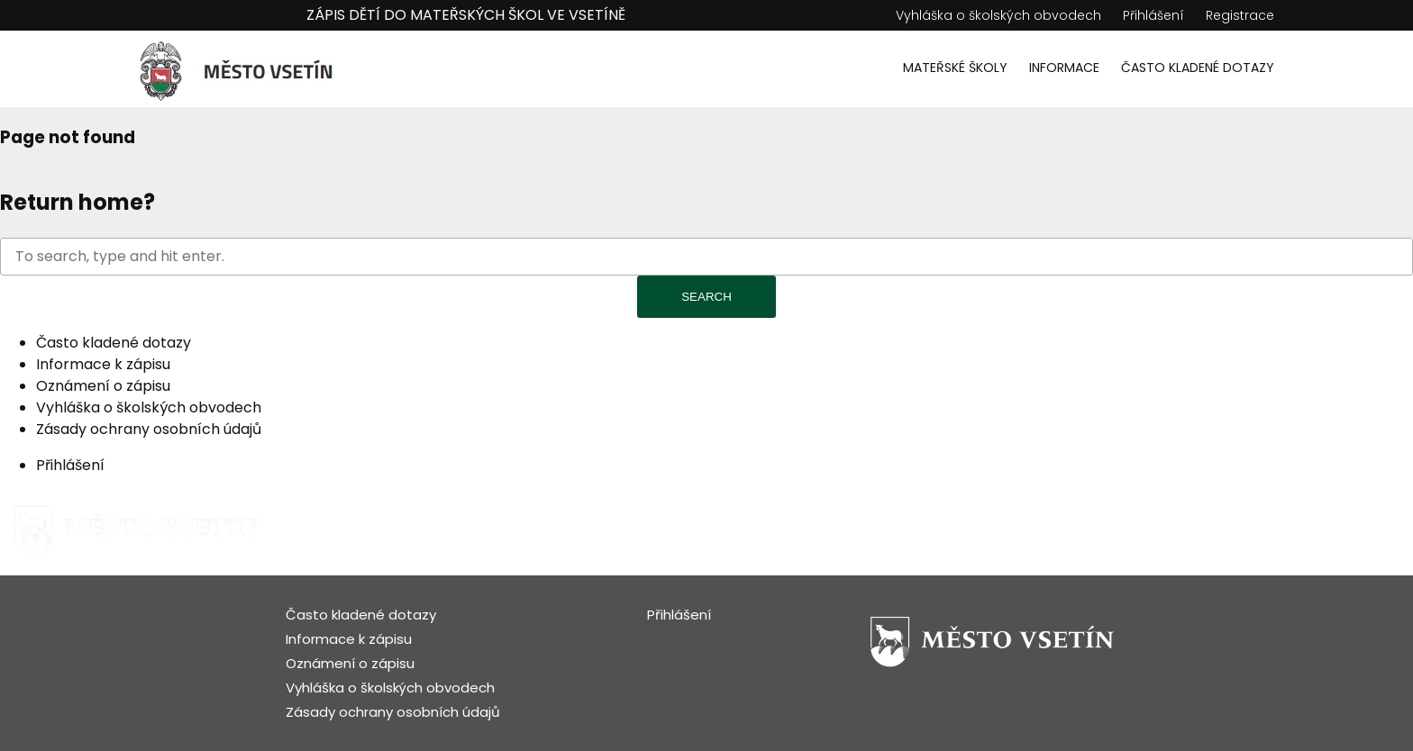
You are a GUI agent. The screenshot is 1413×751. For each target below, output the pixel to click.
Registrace (1240, 15)
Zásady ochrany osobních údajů (148, 429)
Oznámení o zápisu (103, 386)
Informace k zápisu (103, 364)
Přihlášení (1153, 15)
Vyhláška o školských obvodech (998, 15)
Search (706, 296)
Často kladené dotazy (1197, 68)
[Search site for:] (706, 257)
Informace (1064, 68)
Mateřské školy (955, 68)
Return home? (77, 202)
